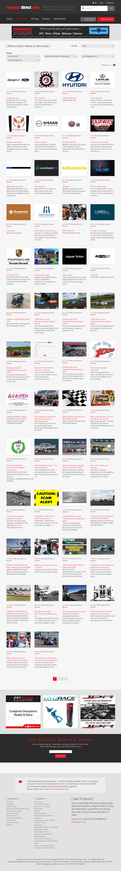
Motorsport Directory (43, 839)
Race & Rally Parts (42, 804)
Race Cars (38, 802)
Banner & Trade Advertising (17, 809)
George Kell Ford (12, 98)
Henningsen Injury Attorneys (45, 231)
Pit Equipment (40, 813)
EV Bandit (94, 275)
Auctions (38, 825)
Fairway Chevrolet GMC (99, 142)
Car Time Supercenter (98, 187)
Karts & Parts (39, 823)
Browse (9, 802)
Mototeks (65, 187)
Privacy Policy (12, 813)
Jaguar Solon (67, 275)
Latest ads (88, 19)
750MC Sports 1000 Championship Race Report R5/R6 (100, 321)
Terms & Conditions (14, 818)
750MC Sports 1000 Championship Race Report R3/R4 (16, 370)
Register (110, 3)
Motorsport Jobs (41, 829)
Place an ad (106, 19)
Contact (46, 18)
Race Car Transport (42, 806)
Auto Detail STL (40, 187)
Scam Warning (12, 823)
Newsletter (60, 18)
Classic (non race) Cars (43, 834)
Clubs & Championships (44, 846)
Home (9, 18)
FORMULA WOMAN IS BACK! (16, 417)
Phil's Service (39, 98)
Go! (111, 8)
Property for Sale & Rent (44, 848)
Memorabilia (39, 836)
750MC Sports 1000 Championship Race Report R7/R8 (72, 321)
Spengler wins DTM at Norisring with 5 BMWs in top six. (45, 614)
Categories (22, 18)
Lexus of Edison (96, 98)
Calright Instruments (98, 231)
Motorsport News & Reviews (46, 827)
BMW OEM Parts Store (14, 187)
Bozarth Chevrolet (69, 142)
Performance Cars (41, 832)
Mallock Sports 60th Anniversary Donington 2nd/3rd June (15, 467)
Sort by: (74, 46)
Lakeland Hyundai (69, 98)
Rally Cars (38, 809)
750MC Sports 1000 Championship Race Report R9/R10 (44, 321)
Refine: (9, 53)
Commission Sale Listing (44, 820)
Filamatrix (10, 231)
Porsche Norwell (12, 275)
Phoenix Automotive (14, 142)
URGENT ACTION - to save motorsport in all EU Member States (73, 518)
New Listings (11, 806)
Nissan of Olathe (40, 142)
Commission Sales (14, 811)
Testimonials (11, 816)
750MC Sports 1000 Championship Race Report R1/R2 (72, 369)
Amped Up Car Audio (42, 275)
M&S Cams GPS (68, 231)
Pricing (34, 18)
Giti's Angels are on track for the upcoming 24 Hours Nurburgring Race (45, 419)
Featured (10, 804)
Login (101, 3)
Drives (37, 811)
